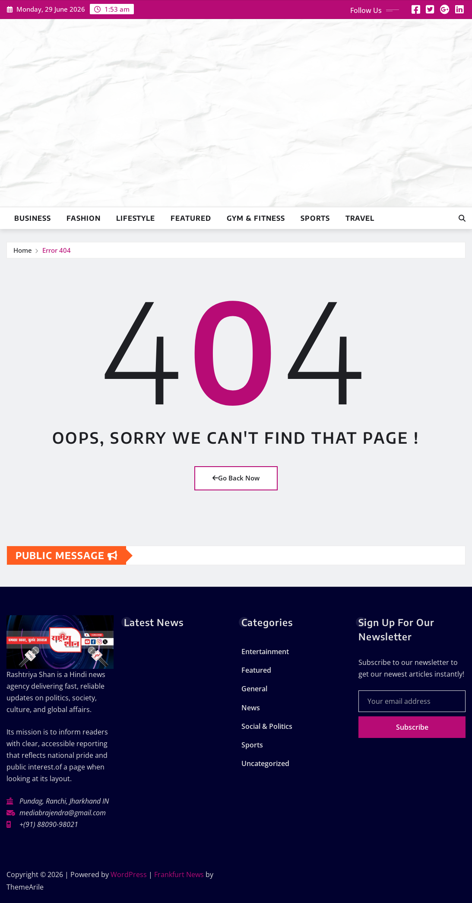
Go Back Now (236, 478)
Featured (191, 218)
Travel (359, 218)
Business (32, 218)
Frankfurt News (179, 874)
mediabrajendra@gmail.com (62, 812)
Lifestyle (135, 218)
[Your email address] (412, 701)
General (254, 688)
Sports (315, 218)
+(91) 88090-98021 (48, 824)
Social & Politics (266, 726)
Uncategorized (265, 763)
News (250, 707)
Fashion (84, 218)
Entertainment (265, 651)
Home (22, 250)
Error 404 (56, 250)
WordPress (129, 874)
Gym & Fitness (256, 218)
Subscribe (412, 727)
